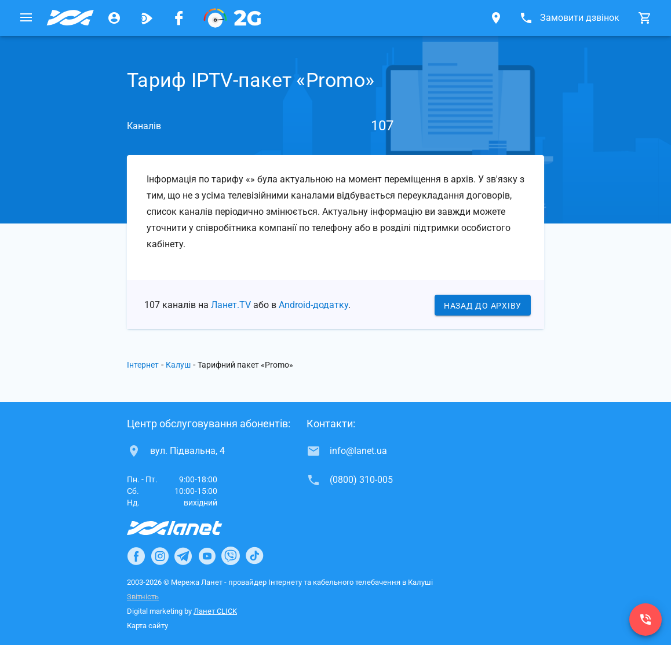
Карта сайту (147, 625)
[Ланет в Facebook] (136, 556)
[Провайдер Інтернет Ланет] (188, 528)
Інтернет (143, 364)
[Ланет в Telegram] (183, 556)
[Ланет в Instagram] (160, 556)
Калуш (178, 364)
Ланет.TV (231, 304)
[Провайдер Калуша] (70, 18)
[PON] (232, 18)
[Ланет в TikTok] (254, 556)
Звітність (143, 596)
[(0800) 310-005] (645, 619)
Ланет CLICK (215, 611)
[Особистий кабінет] (114, 18)
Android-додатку (313, 304)
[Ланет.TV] (146, 18)
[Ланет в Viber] (230, 556)
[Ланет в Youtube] (207, 556)
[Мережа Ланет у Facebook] (179, 18)
